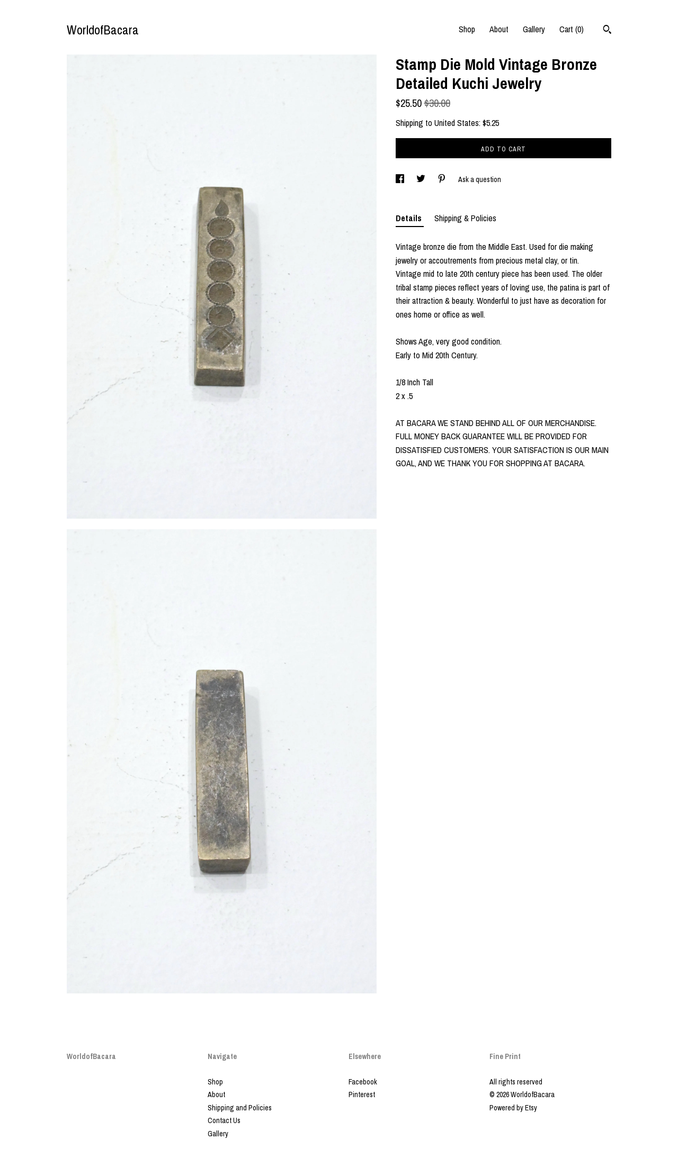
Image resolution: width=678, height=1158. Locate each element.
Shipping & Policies (465, 218)
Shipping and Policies (240, 1107)
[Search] (607, 31)
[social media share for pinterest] (443, 179)
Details (410, 218)
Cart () (571, 29)
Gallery (534, 29)
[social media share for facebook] (401, 179)
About (498, 29)
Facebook (363, 1082)
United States (456, 123)
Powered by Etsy (513, 1107)
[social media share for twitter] (421, 179)
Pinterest (362, 1094)
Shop (467, 29)
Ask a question (479, 179)
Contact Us (224, 1120)
